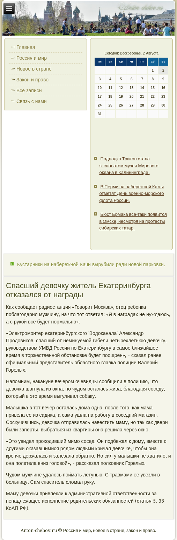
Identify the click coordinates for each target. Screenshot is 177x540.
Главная (25, 47)
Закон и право (32, 79)
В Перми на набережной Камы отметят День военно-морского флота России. (131, 193)
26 (121, 105)
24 (100, 105)
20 (131, 96)
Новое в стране (34, 69)
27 (131, 105)
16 (163, 88)
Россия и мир (31, 58)
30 (163, 105)
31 (100, 114)
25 (110, 105)
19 (121, 96)
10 (100, 88)
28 (142, 105)
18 (110, 96)
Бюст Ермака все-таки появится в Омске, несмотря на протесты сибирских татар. (133, 221)
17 (100, 96)
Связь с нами (31, 101)
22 (153, 96)
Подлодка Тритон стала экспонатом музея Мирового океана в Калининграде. (128, 165)
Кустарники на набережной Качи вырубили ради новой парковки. (91, 264)
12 (121, 88)
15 (153, 88)
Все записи (29, 90)
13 (131, 88)
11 (110, 88)
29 (153, 105)
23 (163, 96)
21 (142, 96)
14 (142, 88)
